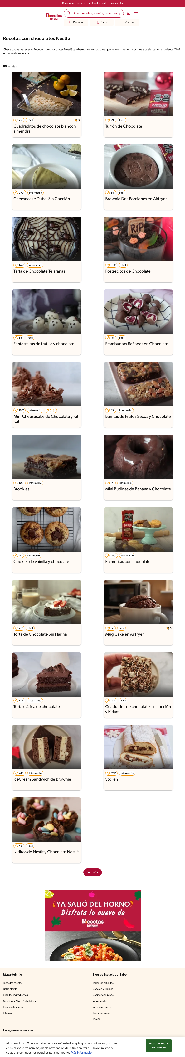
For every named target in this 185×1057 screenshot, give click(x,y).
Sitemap (7, 1013)
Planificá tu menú (13, 1007)
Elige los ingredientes (15, 995)
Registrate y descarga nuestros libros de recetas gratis (92, 3)
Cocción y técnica (103, 989)
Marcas (127, 22)
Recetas (76, 22)
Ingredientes (100, 1001)
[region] (92, 1047)
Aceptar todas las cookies (158, 1045)
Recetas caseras (102, 1007)
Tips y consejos (101, 1013)
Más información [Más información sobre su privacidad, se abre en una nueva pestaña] (82, 1052)
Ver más (92, 872)
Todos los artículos (103, 983)
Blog (101, 22)
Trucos (96, 1019)
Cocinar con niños (103, 995)
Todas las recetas (12, 983)
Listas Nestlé (10, 989)
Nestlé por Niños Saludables (19, 1001)
